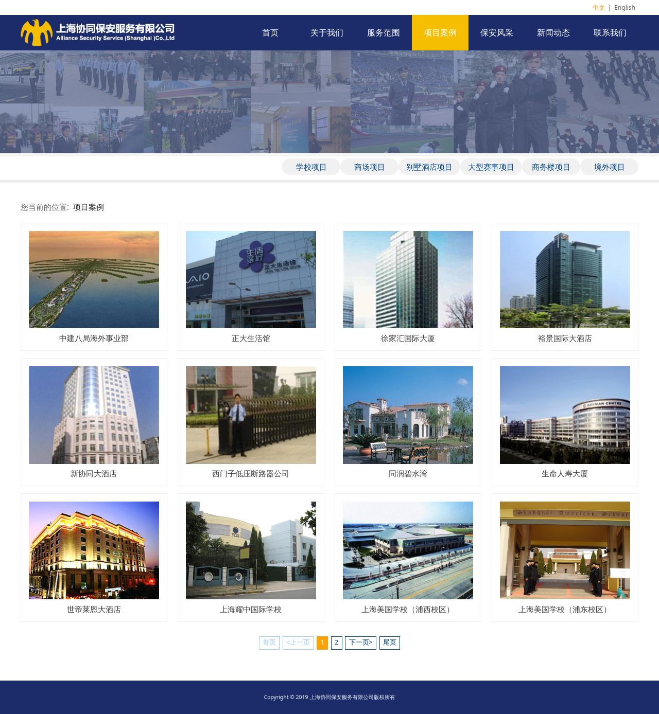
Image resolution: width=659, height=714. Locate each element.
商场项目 (369, 167)
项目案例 (440, 32)
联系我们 (610, 32)
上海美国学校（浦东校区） (564, 609)
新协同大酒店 (94, 473)
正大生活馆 (251, 338)
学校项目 (311, 167)
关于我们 (326, 32)
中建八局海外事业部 (94, 338)
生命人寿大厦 (565, 473)
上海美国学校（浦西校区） (407, 609)
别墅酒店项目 (429, 167)
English (624, 7)
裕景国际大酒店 (565, 338)
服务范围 (383, 32)
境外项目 (609, 167)
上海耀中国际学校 (251, 609)
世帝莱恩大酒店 (94, 609)
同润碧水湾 (408, 473)
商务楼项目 (551, 167)
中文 (599, 7)
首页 (270, 32)
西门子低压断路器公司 (250, 473)
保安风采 (496, 32)
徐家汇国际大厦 (408, 338)
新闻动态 (553, 32)
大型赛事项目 (491, 167)
